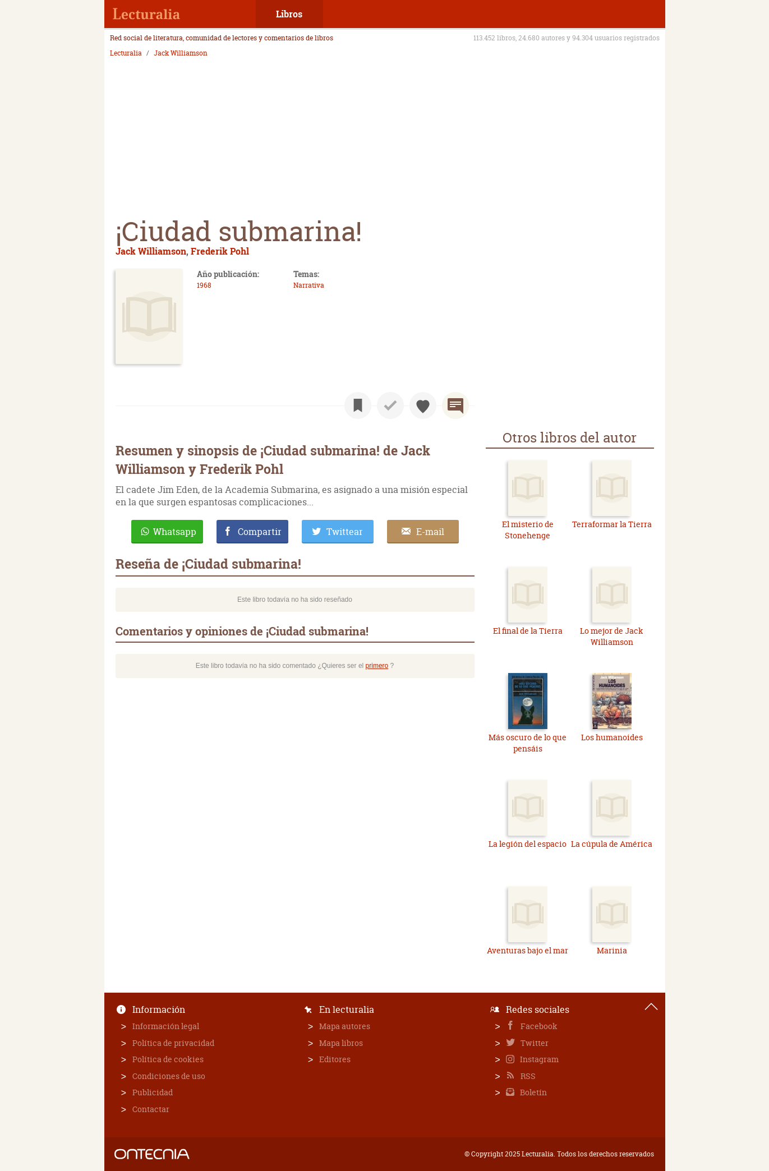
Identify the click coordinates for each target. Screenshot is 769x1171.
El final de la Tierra (528, 630)
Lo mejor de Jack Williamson (611, 636)
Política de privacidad (173, 1043)
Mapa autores (344, 1026)
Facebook (538, 1026)
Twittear (344, 531)
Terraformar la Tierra (612, 524)
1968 (204, 285)
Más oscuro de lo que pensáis (528, 743)
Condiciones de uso (168, 1076)
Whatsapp (174, 531)
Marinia (612, 950)
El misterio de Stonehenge (528, 530)
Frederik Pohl (220, 251)
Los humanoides (612, 737)
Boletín (532, 1092)
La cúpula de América (611, 843)
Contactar (150, 1109)
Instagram (538, 1059)
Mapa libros (341, 1043)
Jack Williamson (181, 53)
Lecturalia (126, 53)
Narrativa (308, 285)
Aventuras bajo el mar (527, 950)
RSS (527, 1076)
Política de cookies (168, 1059)
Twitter (534, 1043)
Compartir (260, 531)
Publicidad (152, 1092)
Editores (335, 1059)
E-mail (430, 531)
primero (377, 666)
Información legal (165, 1026)
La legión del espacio (528, 843)
